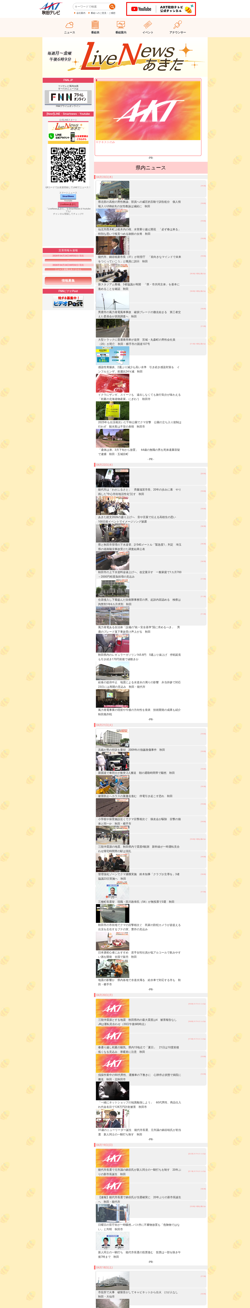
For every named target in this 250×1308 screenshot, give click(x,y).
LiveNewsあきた (68, 204)
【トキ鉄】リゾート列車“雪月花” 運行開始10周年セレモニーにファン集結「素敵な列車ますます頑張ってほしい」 (148, 1253)
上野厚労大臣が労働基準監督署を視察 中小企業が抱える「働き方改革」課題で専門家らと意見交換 (142, 1196)
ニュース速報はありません (68, 269)
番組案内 (120, 32)
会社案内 (80, 13)
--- (68, 260)
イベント (147, 32)
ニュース (69, 32)
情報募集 (68, 281)
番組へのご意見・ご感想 (103, 13)
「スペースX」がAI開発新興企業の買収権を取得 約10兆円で (124, 1117)
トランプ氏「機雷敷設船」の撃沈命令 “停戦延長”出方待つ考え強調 (127, 1128)
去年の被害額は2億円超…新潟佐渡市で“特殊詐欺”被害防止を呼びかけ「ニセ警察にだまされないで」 (142, 1230)
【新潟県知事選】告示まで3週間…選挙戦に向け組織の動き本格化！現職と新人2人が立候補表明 (140, 1276)
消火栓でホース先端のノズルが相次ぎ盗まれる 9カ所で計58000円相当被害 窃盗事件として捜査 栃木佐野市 (148, 1162)
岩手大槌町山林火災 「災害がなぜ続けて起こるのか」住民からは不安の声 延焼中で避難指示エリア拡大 (146, 1139)
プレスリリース (67, 1300)
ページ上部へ (231, 1290)
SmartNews (68, 196)
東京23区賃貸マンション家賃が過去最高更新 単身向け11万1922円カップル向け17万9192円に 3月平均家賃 (147, 1219)
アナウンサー (177, 32)
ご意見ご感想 (120, 1300)
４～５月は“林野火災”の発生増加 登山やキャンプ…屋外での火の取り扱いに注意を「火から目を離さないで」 (146, 1242)
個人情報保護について (94, 1300)
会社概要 (46, 1300)
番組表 (95, 32)
